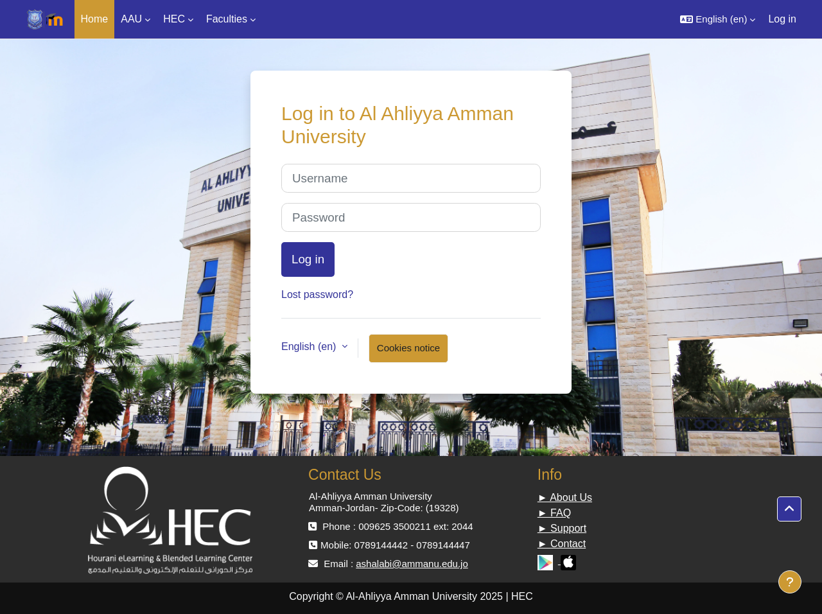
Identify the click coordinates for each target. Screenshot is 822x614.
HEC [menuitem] (174, 18)
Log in (782, 18)
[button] (717, 19)
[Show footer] (789, 581)
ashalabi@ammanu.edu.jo (412, 563)
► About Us (565, 497)
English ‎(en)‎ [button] (310, 346)
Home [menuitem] (95, 18)
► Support (562, 528)
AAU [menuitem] (131, 18)
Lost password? (317, 294)
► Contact (562, 543)
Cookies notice (408, 347)
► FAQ (554, 512)
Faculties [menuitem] (226, 18)
